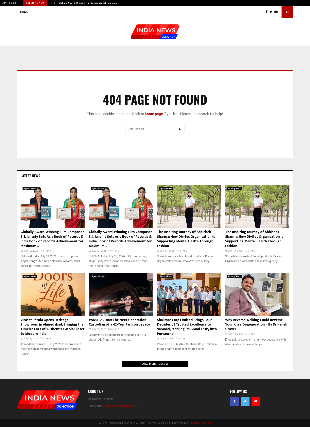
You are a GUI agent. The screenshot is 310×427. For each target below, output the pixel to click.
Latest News (30, 175)
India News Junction (199, 423)
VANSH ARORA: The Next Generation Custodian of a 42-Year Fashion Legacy (119, 322)
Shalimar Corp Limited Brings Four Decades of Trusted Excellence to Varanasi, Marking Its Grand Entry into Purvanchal (187, 327)
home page (154, 114)
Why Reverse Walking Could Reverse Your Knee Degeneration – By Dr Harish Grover (256, 324)
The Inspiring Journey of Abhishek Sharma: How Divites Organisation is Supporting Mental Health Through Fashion (186, 239)
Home (24, 11)
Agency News (30, 188)
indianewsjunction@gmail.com (121, 406)
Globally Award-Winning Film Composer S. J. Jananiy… (87, 3)
